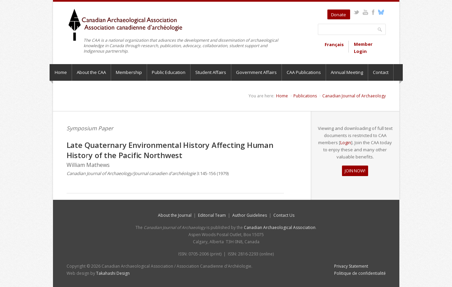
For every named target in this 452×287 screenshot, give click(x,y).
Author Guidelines (249, 215)
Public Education (168, 72)
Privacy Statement (351, 266)
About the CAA (91, 72)
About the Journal (175, 215)
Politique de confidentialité (360, 273)
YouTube (365, 12)
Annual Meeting (347, 72)
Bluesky (381, 12)
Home (61, 72)
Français (334, 44)
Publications (305, 96)
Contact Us (283, 215)
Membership (129, 72)
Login (345, 142)
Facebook (373, 12)
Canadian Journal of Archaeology (354, 96)
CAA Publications (304, 72)
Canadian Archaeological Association (279, 227)
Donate (338, 15)
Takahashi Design (113, 273)
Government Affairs (256, 72)
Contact (380, 72)
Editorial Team (212, 215)
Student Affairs (210, 72)
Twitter (356, 12)
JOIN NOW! (355, 171)
